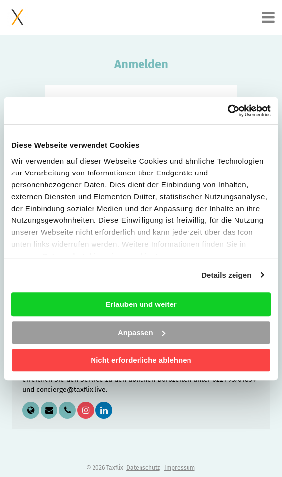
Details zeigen (226, 275)
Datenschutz (143, 467)
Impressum (179, 467)
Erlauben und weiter (140, 304)
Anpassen (141, 332)
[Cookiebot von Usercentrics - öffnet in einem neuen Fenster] (227, 110)
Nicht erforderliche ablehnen (141, 360)
